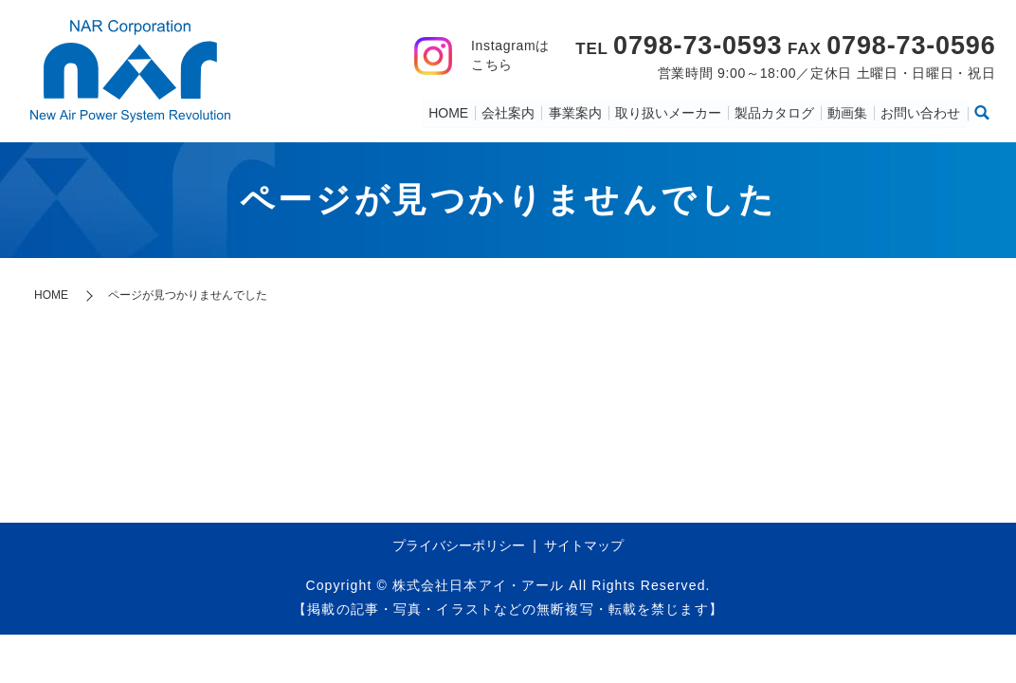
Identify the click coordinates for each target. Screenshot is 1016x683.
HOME (450, 112)
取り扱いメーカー (669, 112)
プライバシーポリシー (458, 545)
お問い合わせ (921, 112)
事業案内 (576, 112)
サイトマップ (584, 545)
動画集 (848, 112)
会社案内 (509, 112)
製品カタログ (775, 112)
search (982, 113)
